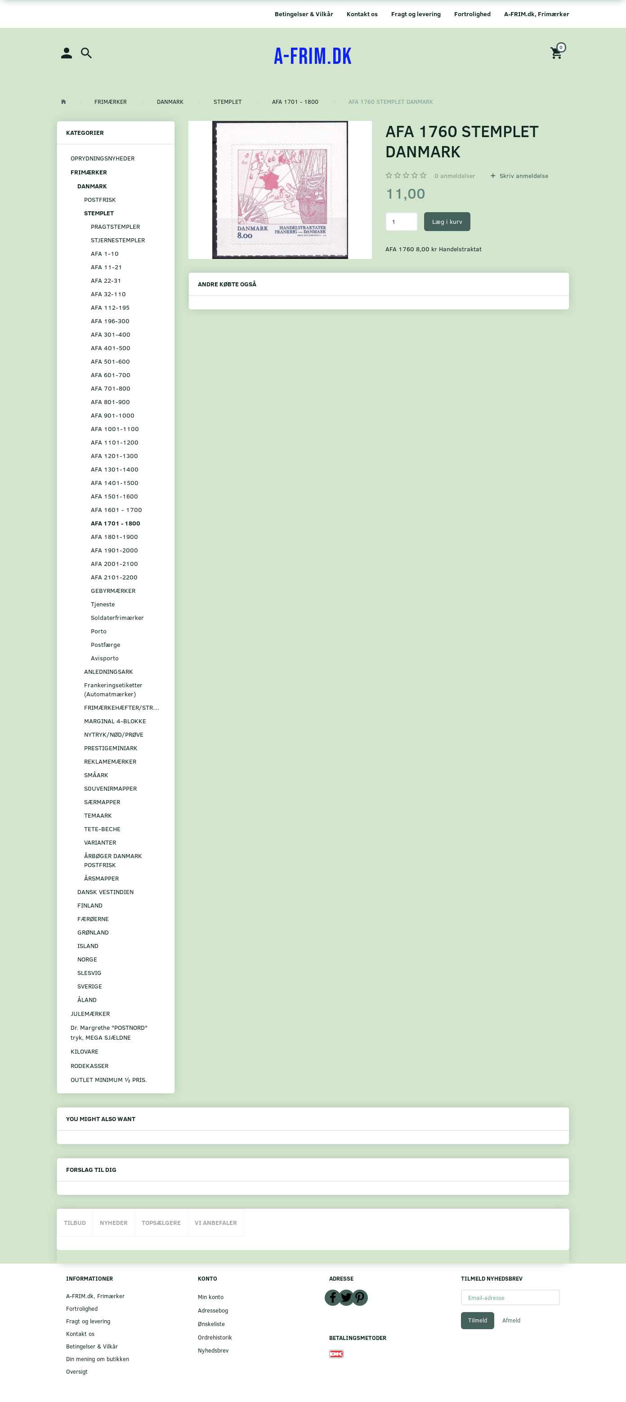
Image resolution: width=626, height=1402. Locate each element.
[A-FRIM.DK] (313, 57)
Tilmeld (477, 1320)
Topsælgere (161, 1222)
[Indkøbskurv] (557, 52)
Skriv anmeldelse (523, 175)
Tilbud (75, 1222)
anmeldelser (454, 175)
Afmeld (511, 1320)
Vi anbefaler (216, 1222)
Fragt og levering (416, 13)
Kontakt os (362, 13)
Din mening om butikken (97, 1358)
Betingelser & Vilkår (304, 13)
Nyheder (114, 1222)
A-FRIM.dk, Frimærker (536, 13)
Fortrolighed (472, 13)
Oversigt (77, 1371)
